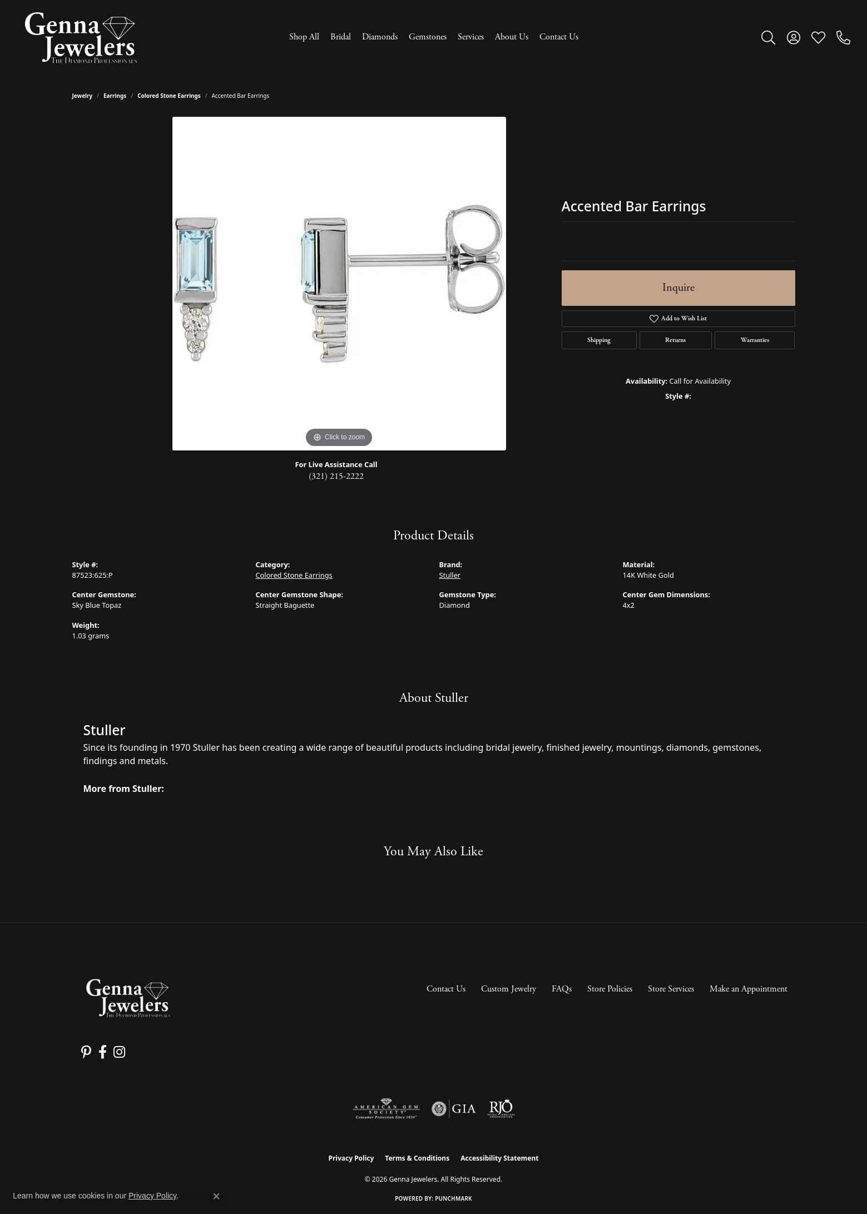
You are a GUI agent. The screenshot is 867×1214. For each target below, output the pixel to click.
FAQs (562, 989)
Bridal (340, 37)
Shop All (304, 37)
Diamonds (380, 37)
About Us (511, 37)
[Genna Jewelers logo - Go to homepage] (80, 37)
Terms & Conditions (417, 1158)
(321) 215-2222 (336, 476)
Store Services (671, 989)
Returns (675, 340)
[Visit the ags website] (386, 1109)
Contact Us (558, 37)
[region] (339, 283)
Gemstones (428, 37)
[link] (843, 37)
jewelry (82, 96)
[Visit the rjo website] (501, 1109)
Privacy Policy (351, 1158)
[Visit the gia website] (454, 1109)
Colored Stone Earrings (169, 96)
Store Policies (609, 989)
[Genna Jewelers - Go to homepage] (128, 998)
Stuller (450, 575)
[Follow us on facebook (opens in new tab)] (100, 1052)
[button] (768, 37)
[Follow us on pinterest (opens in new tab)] (85, 1052)
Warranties (755, 340)
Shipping (599, 340)
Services (471, 37)
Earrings (114, 96)
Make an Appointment (748, 989)
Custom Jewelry (508, 989)
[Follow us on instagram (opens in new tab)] (115, 1052)
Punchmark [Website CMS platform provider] (453, 1198)
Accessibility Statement (499, 1158)
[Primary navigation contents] (433, 37)
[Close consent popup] (216, 1196)
